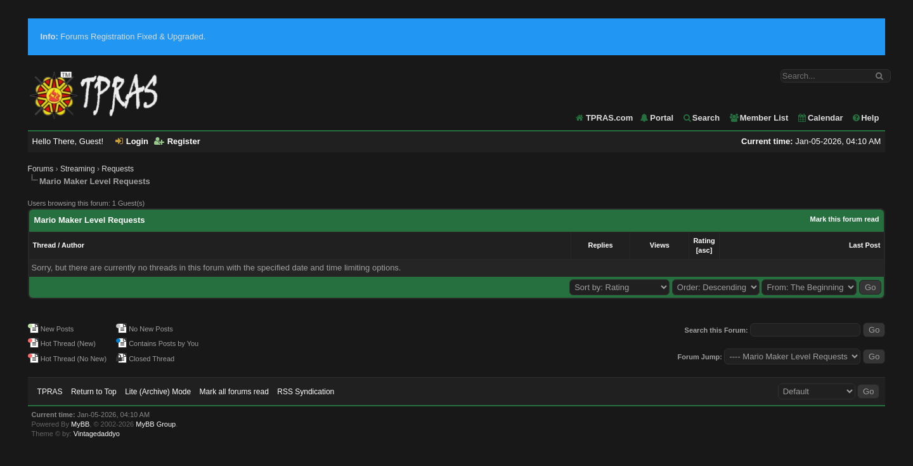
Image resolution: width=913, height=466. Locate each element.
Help (865, 118)
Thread (44, 245)
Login (131, 141)
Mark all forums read (234, 391)
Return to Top (94, 391)
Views (660, 245)
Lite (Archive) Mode (158, 391)
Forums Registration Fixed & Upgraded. (123, 36)
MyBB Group (156, 424)
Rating (704, 240)
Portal (656, 118)
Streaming (77, 168)
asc (703, 250)
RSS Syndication (305, 391)
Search (701, 118)
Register (177, 141)
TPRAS (50, 391)
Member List (758, 118)
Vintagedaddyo (97, 433)
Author (73, 245)
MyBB (80, 424)
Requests (117, 168)
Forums (41, 168)
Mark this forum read (844, 219)
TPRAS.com (609, 118)
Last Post (865, 245)
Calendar (820, 118)
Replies (600, 245)
